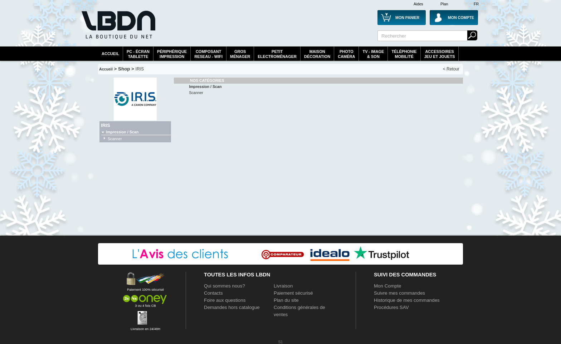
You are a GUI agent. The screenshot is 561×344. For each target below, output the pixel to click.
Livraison (283, 286)
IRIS (140, 69)
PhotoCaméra (346, 54)
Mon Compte (387, 286)
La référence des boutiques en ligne (117, 29)
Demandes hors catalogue (232, 307)
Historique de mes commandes (407, 300)
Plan (444, 4)
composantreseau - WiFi (208, 54)
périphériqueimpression (172, 54)
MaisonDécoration (317, 54)
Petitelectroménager (277, 54)
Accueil (110, 53)
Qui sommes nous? (224, 286)
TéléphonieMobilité (403, 54)
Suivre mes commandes (399, 293)
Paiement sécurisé (293, 293)
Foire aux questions (224, 300)
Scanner (115, 139)
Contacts (213, 293)
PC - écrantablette (138, 54)
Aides (418, 4)
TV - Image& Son (373, 54)
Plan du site (286, 300)
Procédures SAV (391, 307)
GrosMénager (240, 54)
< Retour (451, 69)
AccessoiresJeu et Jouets (439, 54)
